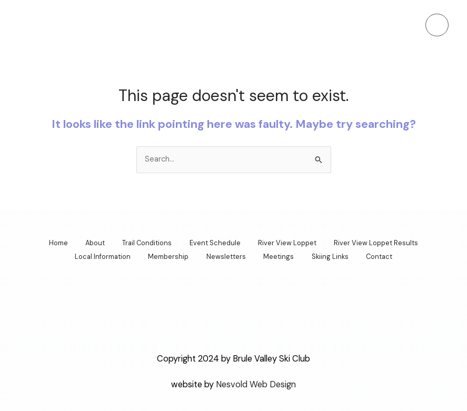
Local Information (94, 256)
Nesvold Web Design (256, 382)
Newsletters (224, 256)
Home (49, 242)
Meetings (280, 256)
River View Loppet (292, 242)
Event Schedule (216, 242)
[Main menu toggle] (437, 25)
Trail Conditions (145, 242)
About (90, 242)
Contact (388, 256)
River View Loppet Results (385, 242)
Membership (163, 256)
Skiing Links (335, 256)
